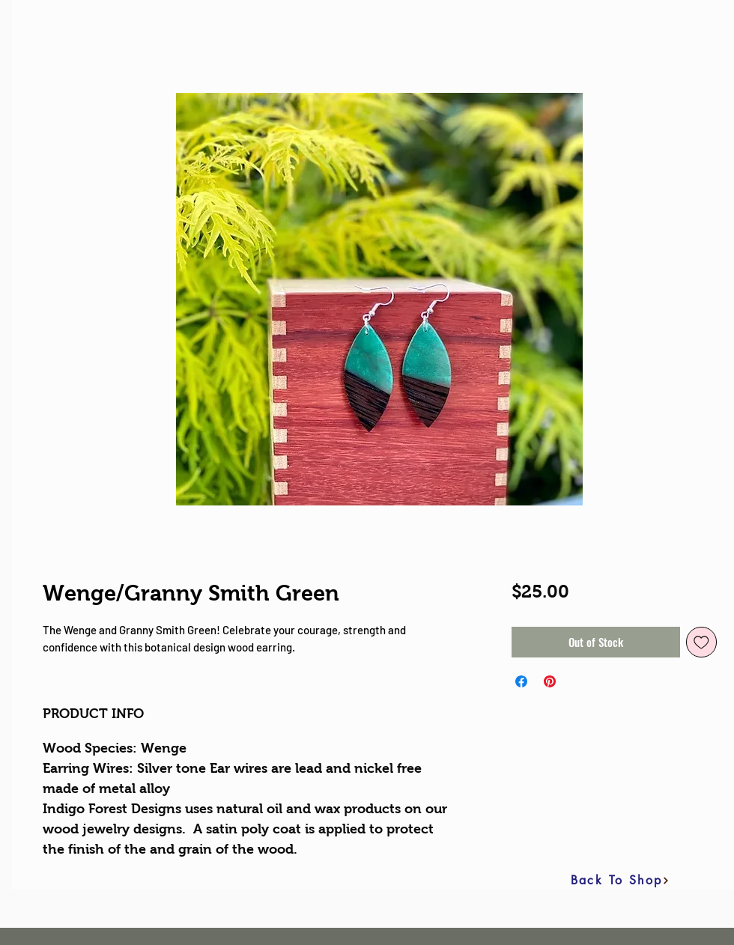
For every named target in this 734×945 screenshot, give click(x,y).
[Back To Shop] (620, 881)
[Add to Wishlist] (701, 642)
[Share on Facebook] (521, 681)
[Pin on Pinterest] (550, 681)
